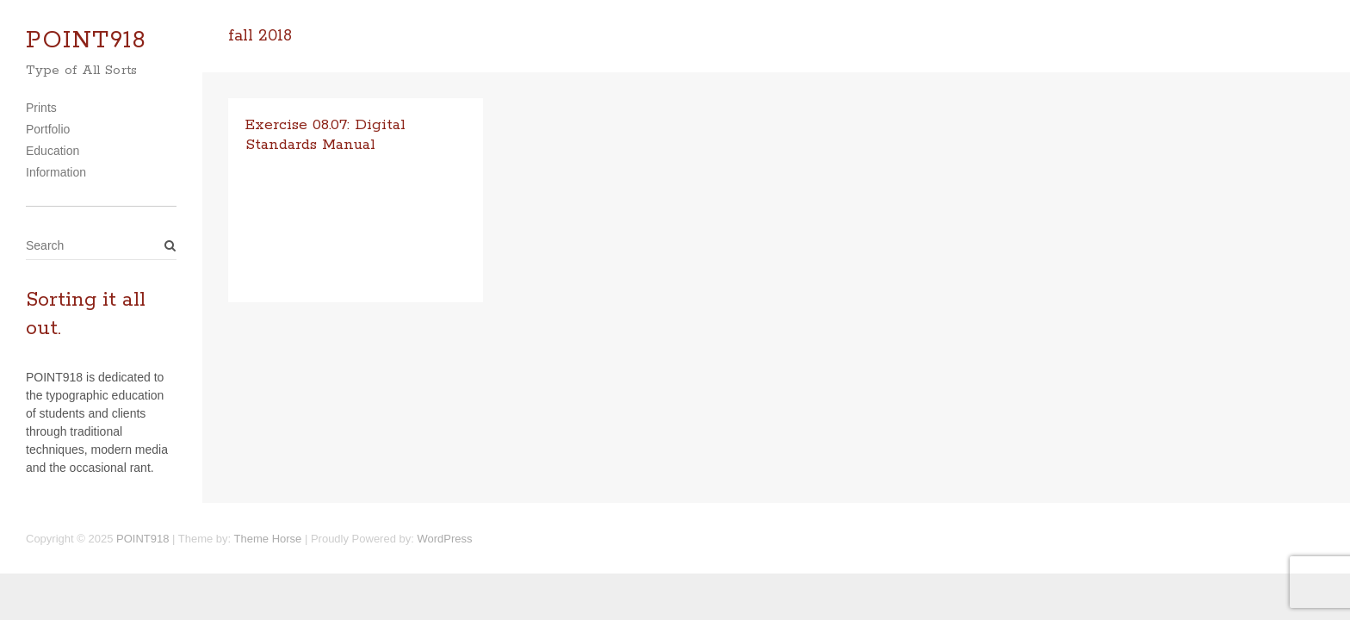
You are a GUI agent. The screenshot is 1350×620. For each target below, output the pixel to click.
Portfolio (48, 129)
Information (56, 172)
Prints (41, 108)
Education (52, 151)
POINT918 (86, 41)
